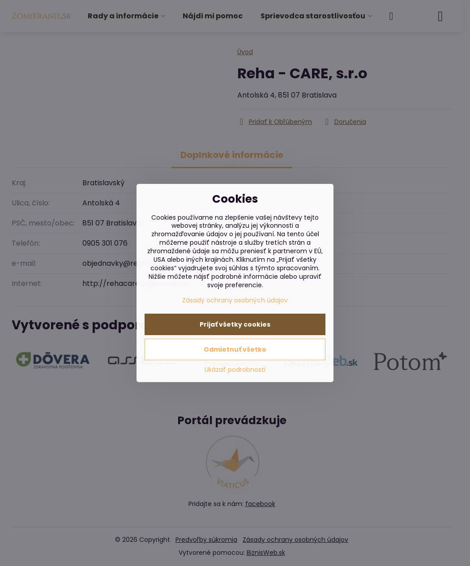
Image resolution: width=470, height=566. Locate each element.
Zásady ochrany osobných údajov (235, 300)
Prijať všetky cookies (235, 324)
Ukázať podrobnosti (235, 370)
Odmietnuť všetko (235, 349)
